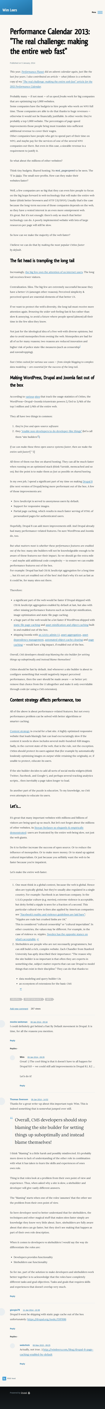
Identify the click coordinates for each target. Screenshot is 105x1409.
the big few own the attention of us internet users (54, 272)
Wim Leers (9, 10)
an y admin (49, 634)
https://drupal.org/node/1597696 (46, 1319)
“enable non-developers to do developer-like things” (51, 431)
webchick (25, 1345)
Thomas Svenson (19, 1099)
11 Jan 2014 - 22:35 (31, 1310)
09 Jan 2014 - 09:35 (36, 1057)
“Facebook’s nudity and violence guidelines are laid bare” (52, 914)
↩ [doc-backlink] (38, 939)
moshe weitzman (18, 1022)
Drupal (15, 999)
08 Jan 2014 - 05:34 (39, 1022)
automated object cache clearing (64, 639)
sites (37, 396)
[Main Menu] (96, 12)
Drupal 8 (88, 481)
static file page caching (27, 624)
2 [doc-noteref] (38, 436)
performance (33, 999)
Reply (12, 1040)
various (30, 396)
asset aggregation (71, 634)
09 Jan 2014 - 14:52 (39, 1099)
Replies (13, 1048)
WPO (48, 999)
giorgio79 (15, 1310)
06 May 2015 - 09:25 (41, 1345)
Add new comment (19, 1009)
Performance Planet (33, 71)
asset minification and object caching (67, 624)
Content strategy (20, 731)
